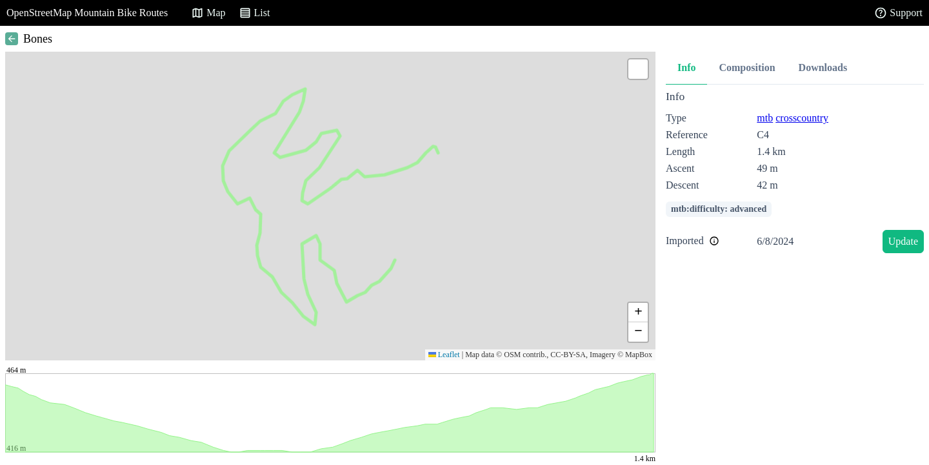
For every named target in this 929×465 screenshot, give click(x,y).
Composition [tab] (747, 67)
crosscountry (801, 117)
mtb (765, 117)
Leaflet (444, 354)
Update (903, 241)
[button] (638, 69)
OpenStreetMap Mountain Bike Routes (87, 12)
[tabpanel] (795, 174)
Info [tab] (686, 67)
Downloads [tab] (823, 67)
